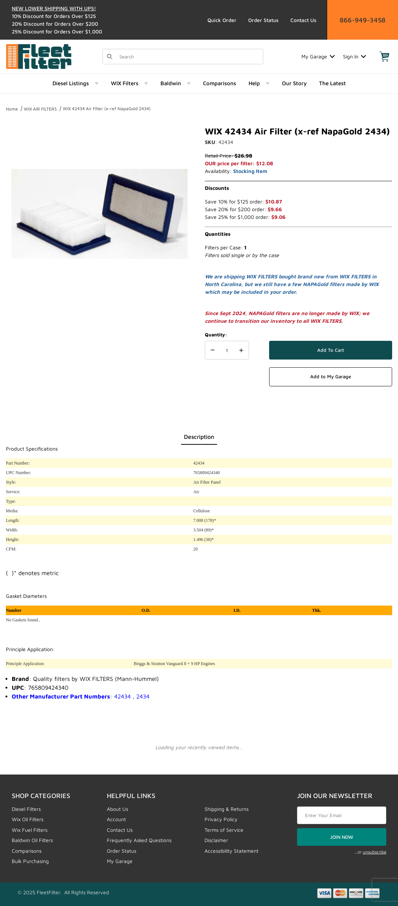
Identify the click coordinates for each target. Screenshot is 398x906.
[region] (99, 321)
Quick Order (221, 20)
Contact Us (303, 20)
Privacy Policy (221, 819)
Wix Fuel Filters (29, 830)
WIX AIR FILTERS (40, 109)
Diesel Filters (26, 809)
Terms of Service (224, 830)
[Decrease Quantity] (212, 350)
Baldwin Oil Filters (32, 840)
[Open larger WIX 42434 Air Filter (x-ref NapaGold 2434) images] (99, 214)
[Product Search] (189, 56)
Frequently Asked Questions (139, 840)
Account (116, 819)
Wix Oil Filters (27, 819)
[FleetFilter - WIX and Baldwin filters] (39, 56)
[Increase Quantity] (241, 350)
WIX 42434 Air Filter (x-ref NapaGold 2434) (107, 108)
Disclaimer (216, 840)
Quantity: (216, 335)
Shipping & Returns (227, 809)
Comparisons (26, 851)
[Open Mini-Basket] (384, 56)
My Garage (318, 56)
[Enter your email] (341, 815)
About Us (117, 809)
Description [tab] (199, 436)
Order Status (263, 20)
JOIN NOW (341, 837)
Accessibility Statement (231, 851)
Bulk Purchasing (30, 861)
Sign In (354, 56)
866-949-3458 (363, 20)
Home (12, 109)
